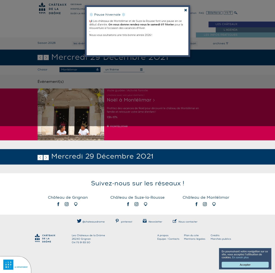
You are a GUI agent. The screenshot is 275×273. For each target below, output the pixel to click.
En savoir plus (240, 257)
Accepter (245, 265)
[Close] (185, 10)
